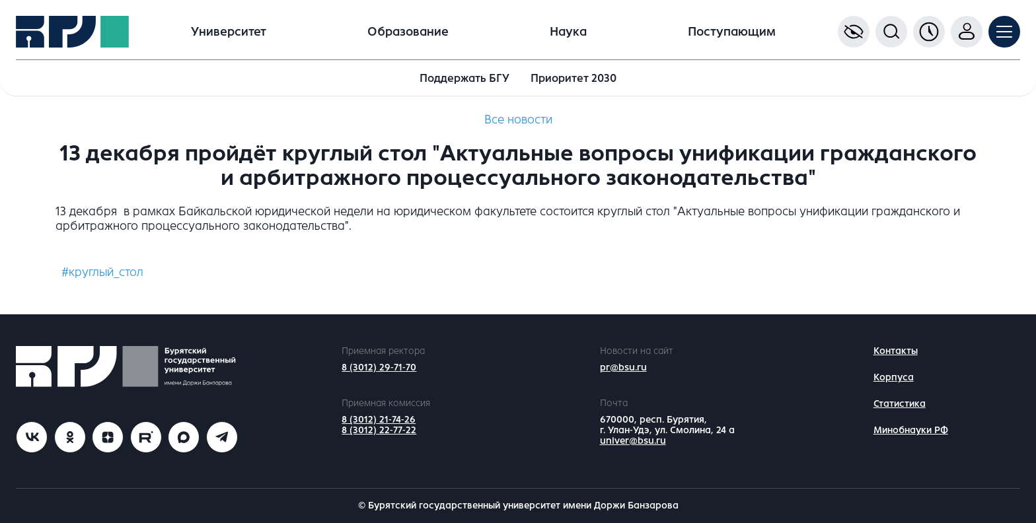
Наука (568, 31)
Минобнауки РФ (910, 430)
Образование (408, 31)
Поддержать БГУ (464, 78)
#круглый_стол (102, 272)
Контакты (895, 351)
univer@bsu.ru (633, 441)
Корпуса (893, 377)
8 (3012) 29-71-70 (379, 367)
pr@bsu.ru (623, 367)
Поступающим (732, 31)
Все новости (518, 119)
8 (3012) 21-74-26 (379, 420)
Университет (228, 31)
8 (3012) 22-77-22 (379, 430)
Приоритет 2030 (573, 78)
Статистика (899, 404)
